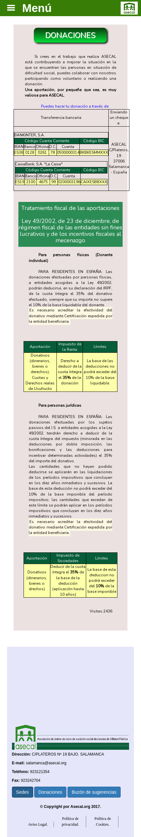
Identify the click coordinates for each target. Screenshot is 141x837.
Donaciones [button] (50, 792)
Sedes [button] (22, 792)
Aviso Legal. (38, 824)
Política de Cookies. (103, 821)
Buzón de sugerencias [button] (94, 792)
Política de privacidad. (70, 821)
